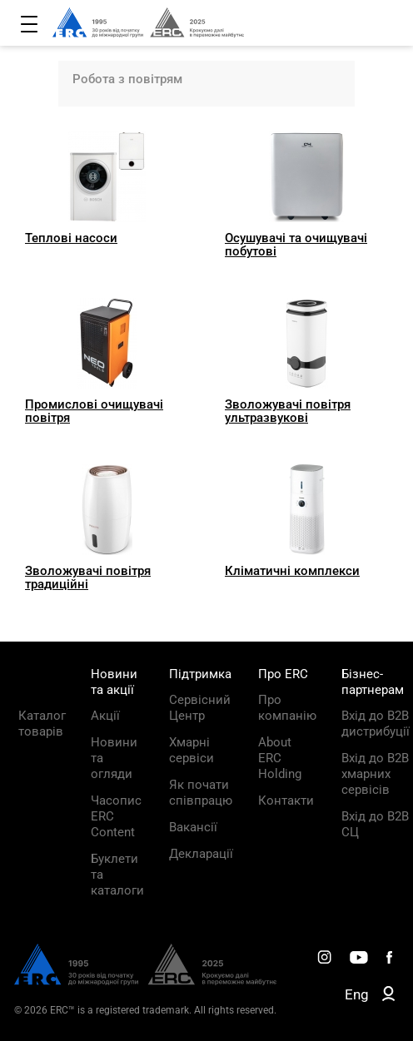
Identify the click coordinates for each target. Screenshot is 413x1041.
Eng (357, 994)
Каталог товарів (42, 723)
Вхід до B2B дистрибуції (375, 723)
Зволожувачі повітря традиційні (88, 577)
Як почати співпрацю (200, 792)
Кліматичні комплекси (292, 570)
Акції (105, 715)
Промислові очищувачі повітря (94, 411)
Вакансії (193, 827)
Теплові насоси (71, 238)
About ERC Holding (279, 758)
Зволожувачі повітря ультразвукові (288, 411)
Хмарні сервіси (191, 750)
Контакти (286, 800)
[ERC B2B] (388, 997)
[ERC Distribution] (145, 981)
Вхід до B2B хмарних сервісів (375, 774)
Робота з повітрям (127, 79)
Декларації (201, 853)
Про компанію (287, 707)
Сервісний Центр (200, 707)
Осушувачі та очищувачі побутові (296, 245)
